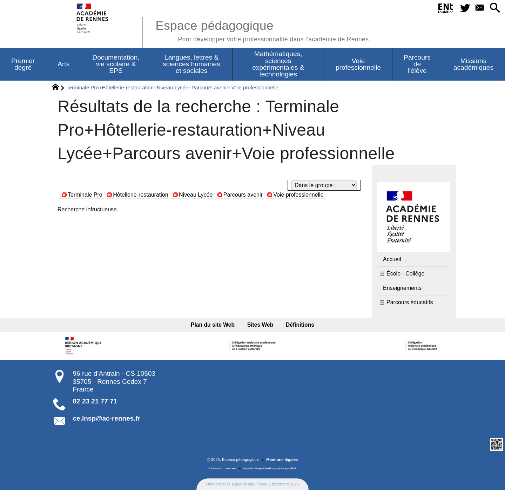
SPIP (293, 468)
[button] (494, 8)
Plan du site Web (213, 325)
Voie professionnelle (298, 195)
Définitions (300, 325)
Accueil (392, 259)
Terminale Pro (85, 195)
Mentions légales (282, 459)
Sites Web (260, 325)
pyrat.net (230, 468)
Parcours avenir (243, 195)
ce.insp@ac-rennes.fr (107, 418)
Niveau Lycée (196, 195)
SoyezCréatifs (264, 468)
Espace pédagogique (262, 30)
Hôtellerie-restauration (140, 195)
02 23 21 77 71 (95, 401)
